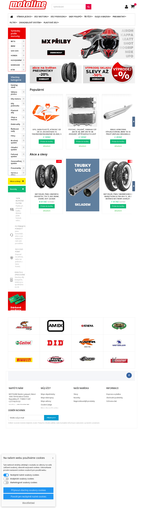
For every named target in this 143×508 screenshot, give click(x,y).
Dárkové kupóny (14, 219)
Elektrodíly (15, 139)
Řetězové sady (15, 145)
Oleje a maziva (102, 16)
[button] (132, 121)
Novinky (13, 247)
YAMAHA (15, 79)
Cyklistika (15, 213)
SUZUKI (14, 74)
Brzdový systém (14, 156)
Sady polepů (75, 16)
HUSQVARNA (16, 60)
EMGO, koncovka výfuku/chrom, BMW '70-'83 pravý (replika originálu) (118, 131)
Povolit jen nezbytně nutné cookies (28, 496)
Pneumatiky (119, 16)
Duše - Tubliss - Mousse (14, 196)
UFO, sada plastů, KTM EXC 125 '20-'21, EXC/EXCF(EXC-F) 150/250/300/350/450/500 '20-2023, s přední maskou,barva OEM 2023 (46, 133)
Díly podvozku (58, 16)
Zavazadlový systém (29, 22)
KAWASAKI (15, 65)
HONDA (14, 55)
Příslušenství (16, 203)
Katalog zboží (14, 101)
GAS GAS (15, 51)
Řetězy (87, 16)
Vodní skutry (16, 208)
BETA (13, 41)
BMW (13, 46)
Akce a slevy (15, 239)
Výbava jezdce (24, 16)
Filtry (13, 22)
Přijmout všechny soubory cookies (28, 490)
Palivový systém (14, 170)
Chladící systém (14, 163)
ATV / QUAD (16, 84)
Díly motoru (40, 16)
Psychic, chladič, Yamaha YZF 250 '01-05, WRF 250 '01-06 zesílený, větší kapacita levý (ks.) (82, 133)
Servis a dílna (14, 189)
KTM (13, 69)
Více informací (28, 502)
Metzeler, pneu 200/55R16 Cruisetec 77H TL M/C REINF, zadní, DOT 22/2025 (46, 196)
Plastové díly (51, 22)
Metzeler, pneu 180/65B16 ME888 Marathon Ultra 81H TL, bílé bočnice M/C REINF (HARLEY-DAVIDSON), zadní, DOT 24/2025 (118, 197)
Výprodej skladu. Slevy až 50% (15, 227)
